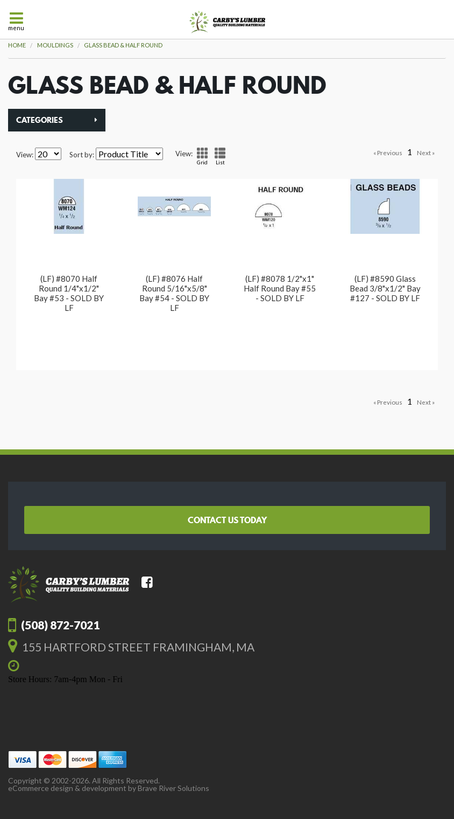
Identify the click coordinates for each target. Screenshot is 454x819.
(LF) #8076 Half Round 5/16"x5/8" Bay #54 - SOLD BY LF (174, 293)
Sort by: (81, 154)
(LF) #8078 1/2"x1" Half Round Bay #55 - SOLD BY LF (280, 288)
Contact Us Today (227, 520)
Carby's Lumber (227, 22)
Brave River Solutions (173, 788)
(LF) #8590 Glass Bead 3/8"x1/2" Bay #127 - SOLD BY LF (385, 288)
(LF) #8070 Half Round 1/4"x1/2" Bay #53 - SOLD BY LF (69, 293)
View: (24, 154)
